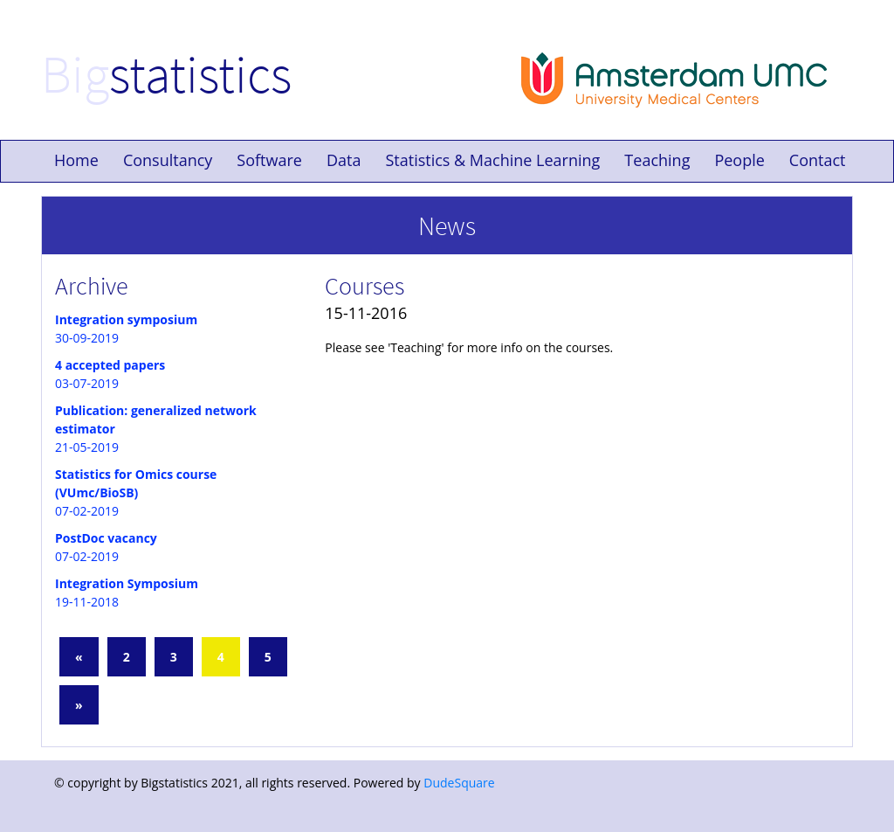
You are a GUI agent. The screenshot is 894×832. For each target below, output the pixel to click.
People (739, 159)
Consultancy (167, 159)
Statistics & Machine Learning (492, 159)
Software (269, 159)
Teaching (657, 159)
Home (76, 159)
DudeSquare (458, 782)
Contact (817, 159)
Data (344, 159)
